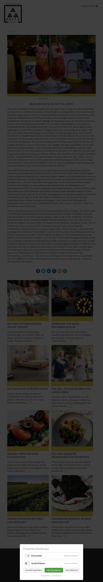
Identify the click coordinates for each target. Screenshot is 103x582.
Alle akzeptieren (54, 571)
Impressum (45, 576)
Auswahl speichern (33, 571)
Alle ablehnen (72, 571)
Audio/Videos (38, 564)
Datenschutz (57, 576)
